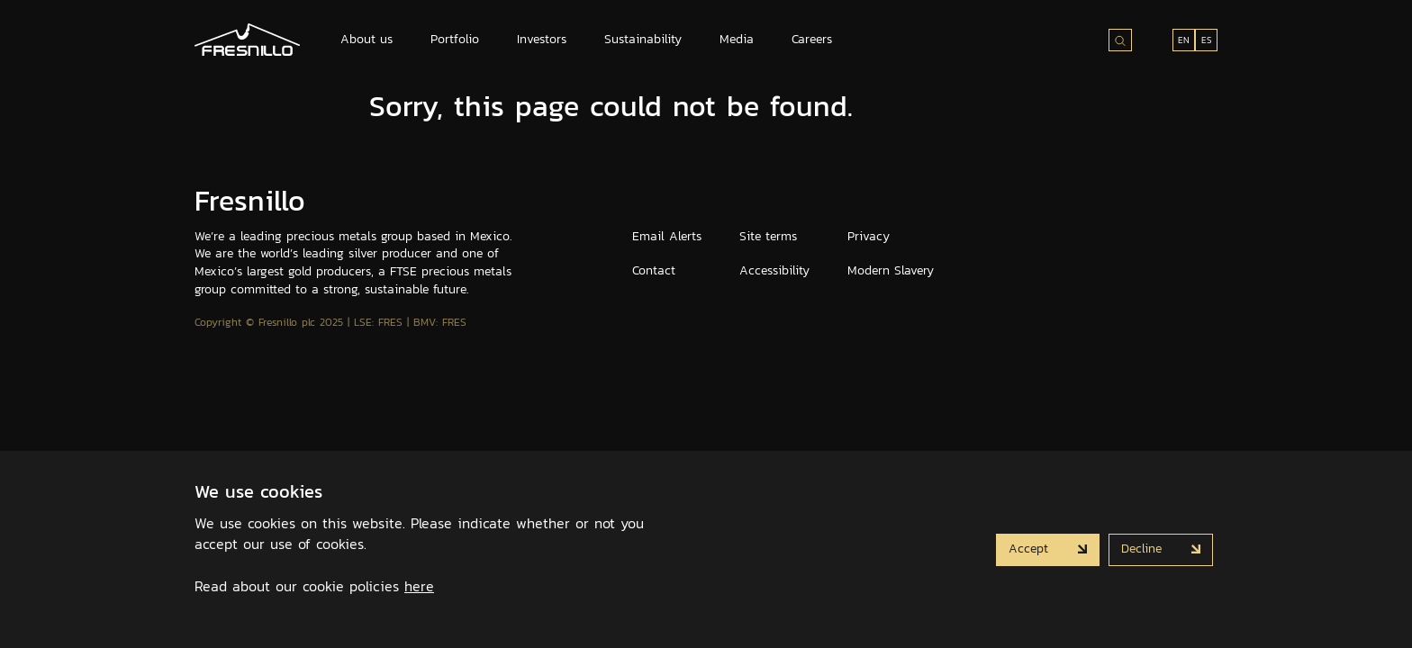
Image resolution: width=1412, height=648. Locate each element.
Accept (1031, 548)
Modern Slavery (890, 270)
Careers (812, 39)
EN (1184, 40)
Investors (541, 39)
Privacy (868, 236)
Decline (1143, 548)
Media (737, 39)
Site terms (768, 236)
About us (366, 39)
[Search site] (1120, 40)
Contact (653, 270)
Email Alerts (666, 236)
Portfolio (454, 39)
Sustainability (643, 39)
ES (1206, 40)
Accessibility (774, 270)
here (419, 586)
